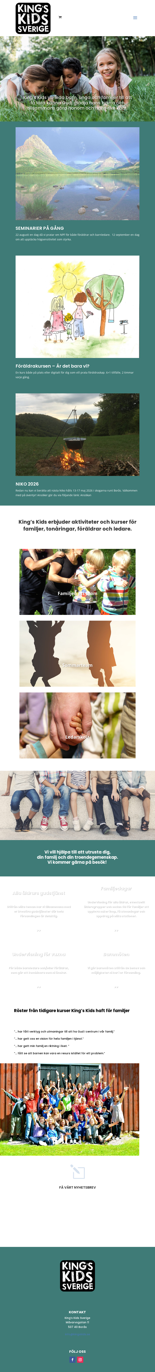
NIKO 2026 (27, 484)
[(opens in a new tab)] (78, 173)
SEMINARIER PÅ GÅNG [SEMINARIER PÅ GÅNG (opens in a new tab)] (40, 228)
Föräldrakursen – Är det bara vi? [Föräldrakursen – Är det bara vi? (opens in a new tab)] (52, 366)
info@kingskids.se (77, 1334)
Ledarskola (77, 737)
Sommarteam (77, 665)
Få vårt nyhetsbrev (77, 1187)
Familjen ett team (78, 593)
